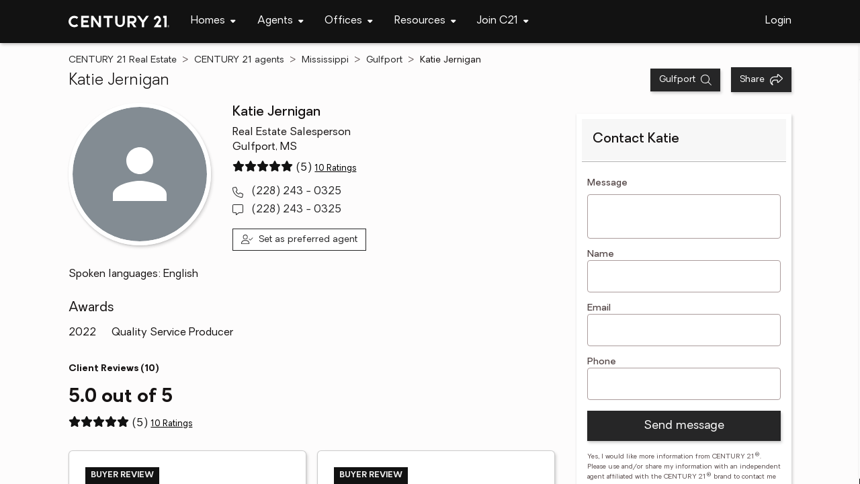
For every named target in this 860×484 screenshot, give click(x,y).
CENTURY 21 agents (239, 60)
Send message (684, 425)
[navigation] (213, 21)
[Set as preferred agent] (299, 240)
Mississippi (325, 60)
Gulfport (384, 60)
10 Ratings (335, 168)
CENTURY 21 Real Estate (123, 60)
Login (778, 20)
